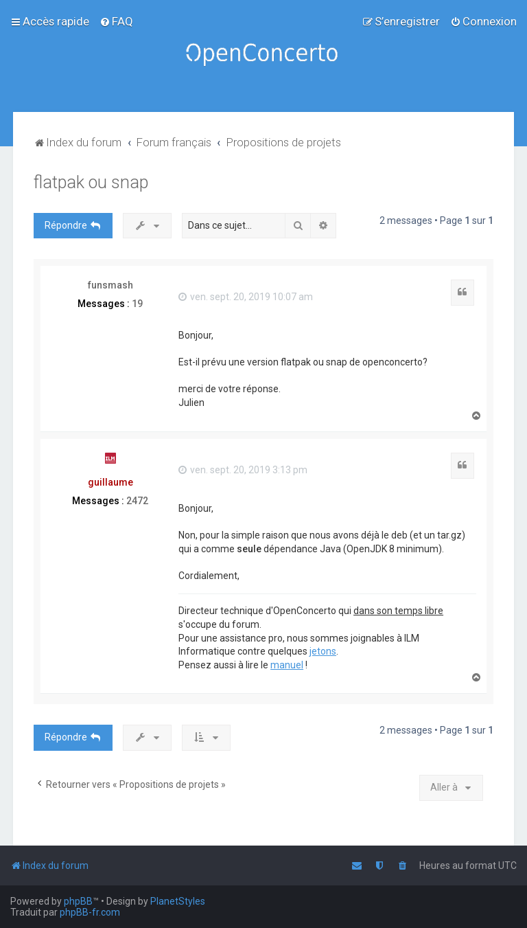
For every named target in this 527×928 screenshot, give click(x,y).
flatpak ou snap (91, 182)
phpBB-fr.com (90, 912)
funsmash (110, 285)
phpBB (78, 901)
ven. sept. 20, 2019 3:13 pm (242, 469)
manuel (286, 664)
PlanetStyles (177, 901)
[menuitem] (116, 21)
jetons (322, 651)
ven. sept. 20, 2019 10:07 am (245, 296)
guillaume (110, 482)
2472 (137, 500)
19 (137, 303)
